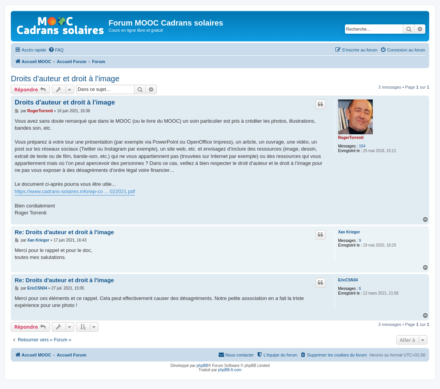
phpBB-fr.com (230, 370)
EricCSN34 (348, 280)
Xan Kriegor (349, 232)
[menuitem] (56, 50)
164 (362, 146)
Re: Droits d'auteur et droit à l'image (64, 232)
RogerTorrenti (351, 137)
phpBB (202, 365)
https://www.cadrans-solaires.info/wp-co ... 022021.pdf (75, 191)
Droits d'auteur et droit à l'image (65, 78)
